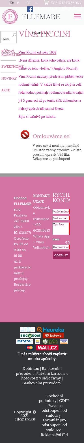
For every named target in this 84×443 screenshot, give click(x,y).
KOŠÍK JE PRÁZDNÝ (66, 3)
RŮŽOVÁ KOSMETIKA (8, 53)
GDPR (64, 401)
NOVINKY (8, 78)
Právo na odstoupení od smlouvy (54, 410)
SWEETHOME (8, 66)
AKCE (5, 90)
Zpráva (61, 229)
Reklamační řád (54, 435)
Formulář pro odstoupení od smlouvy (54, 425)
